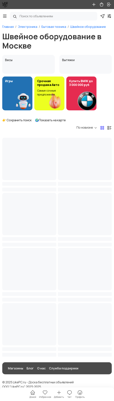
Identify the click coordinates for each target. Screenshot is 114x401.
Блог (30, 368)
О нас (41, 368)
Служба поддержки (63, 368)
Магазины (15, 368)
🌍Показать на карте (50, 120)
